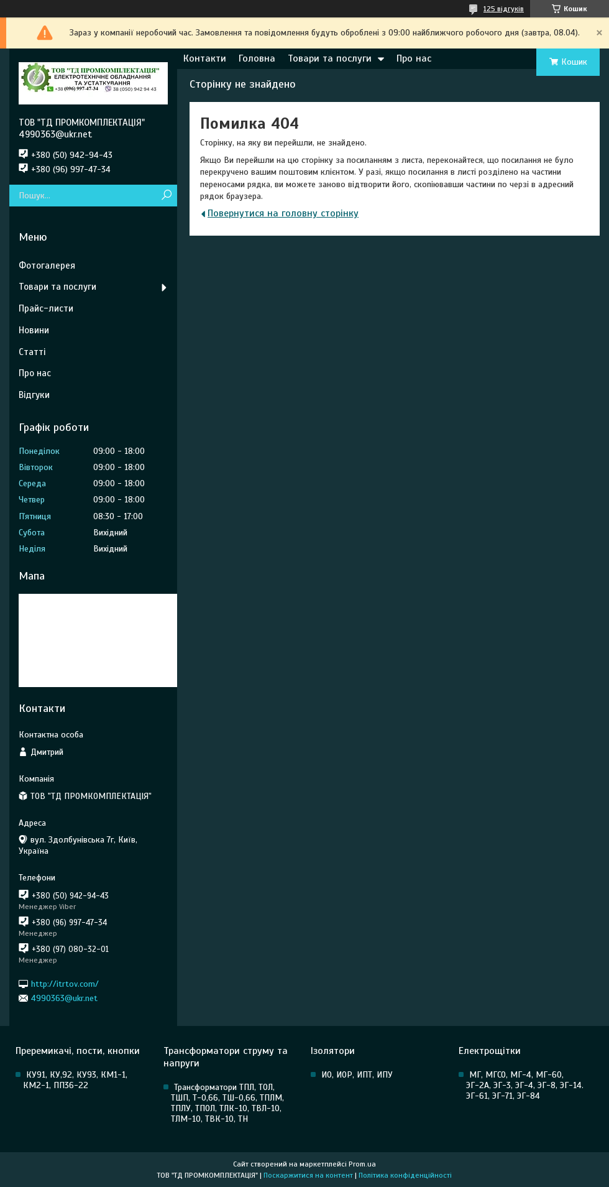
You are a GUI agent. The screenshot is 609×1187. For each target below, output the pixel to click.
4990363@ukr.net (64, 998)
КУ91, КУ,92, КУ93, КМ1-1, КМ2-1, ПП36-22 (75, 1080)
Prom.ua (362, 1164)
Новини (34, 330)
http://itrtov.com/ (65, 983)
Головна (257, 58)
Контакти (204, 58)
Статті (32, 352)
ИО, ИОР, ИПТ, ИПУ (357, 1074)
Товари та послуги (330, 58)
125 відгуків (503, 8)
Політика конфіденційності (405, 1175)
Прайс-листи (46, 308)
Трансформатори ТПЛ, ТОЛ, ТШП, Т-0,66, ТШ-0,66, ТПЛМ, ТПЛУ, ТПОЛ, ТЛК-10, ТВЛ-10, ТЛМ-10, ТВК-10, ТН (227, 1103)
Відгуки (34, 394)
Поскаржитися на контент (308, 1175)
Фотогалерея (47, 265)
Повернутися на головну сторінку (283, 213)
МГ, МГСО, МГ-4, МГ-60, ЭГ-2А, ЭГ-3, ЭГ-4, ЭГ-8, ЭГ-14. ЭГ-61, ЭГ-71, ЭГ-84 (525, 1085)
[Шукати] (166, 195)
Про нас (413, 58)
